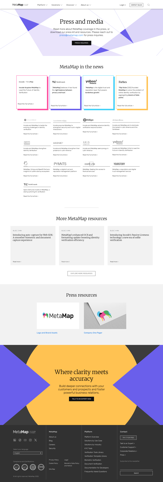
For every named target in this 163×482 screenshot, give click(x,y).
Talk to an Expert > (127, 443)
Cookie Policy (53, 463)
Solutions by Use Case (93, 441)
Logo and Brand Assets (47, 333)
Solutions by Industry (93, 445)
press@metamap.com (71, 35)
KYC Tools (88, 448)
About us (52, 437)
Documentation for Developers (97, 468)
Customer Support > (128, 447)
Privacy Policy (54, 460)
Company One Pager (93, 333)
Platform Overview (92, 437)
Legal (66, 460)
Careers (52, 445)
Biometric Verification (93, 460)
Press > (123, 455)
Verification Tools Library (94, 452)
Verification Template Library (96, 456)
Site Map (52, 469)
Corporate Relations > (128, 451)
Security (52, 448)
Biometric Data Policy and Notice (71, 464)
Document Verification (93, 464)
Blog (51, 441)
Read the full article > (26, 104)
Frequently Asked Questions (96, 471)
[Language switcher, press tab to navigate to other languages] (27, 453)
